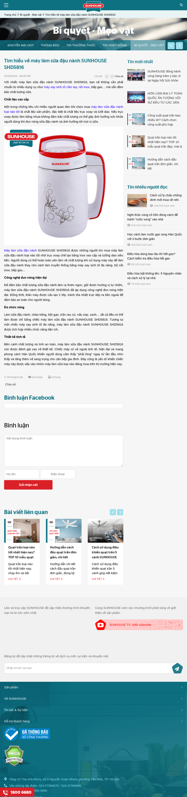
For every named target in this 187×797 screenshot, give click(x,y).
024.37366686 (71, 775)
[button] (171, 45)
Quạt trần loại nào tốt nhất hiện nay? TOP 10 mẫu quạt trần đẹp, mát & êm (23, 546)
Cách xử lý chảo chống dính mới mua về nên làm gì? (166, 199)
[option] (20, 45)
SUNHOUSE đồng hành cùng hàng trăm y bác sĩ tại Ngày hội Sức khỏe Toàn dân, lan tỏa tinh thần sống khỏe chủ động (165, 76)
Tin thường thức (80, 45)
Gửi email (35, 377)
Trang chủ (10, 14)
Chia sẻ (119, 76)
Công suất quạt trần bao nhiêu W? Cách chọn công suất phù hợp (163, 120)
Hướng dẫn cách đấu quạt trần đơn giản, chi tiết (65, 541)
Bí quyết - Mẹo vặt (31, 14)
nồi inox (84, 87)
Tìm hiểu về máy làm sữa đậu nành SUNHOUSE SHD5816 (80, 14)
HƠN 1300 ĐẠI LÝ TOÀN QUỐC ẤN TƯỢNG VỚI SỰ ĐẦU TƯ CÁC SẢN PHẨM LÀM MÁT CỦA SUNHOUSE (164, 98)
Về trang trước (13, 377)
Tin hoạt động (114, 45)
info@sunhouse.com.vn (25, 786)
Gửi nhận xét (99, 474)
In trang (54, 377)
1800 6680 (40, 780)
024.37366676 (48, 775)
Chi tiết (16, 568)
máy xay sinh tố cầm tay (60, 87)
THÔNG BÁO (50, 45)
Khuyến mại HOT (21, 45)
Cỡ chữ (98, 76)
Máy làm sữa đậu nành (20, 250)
